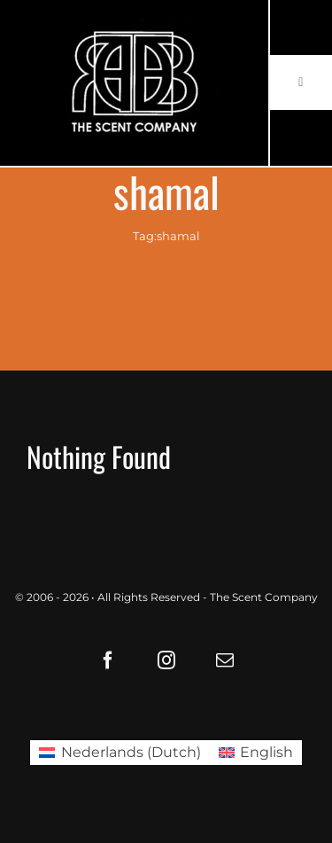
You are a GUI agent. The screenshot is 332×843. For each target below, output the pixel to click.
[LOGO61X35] (134, 83)
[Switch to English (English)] (256, 752)
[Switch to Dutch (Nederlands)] (119, 752)
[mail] (225, 660)
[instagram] (166, 660)
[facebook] (108, 660)
